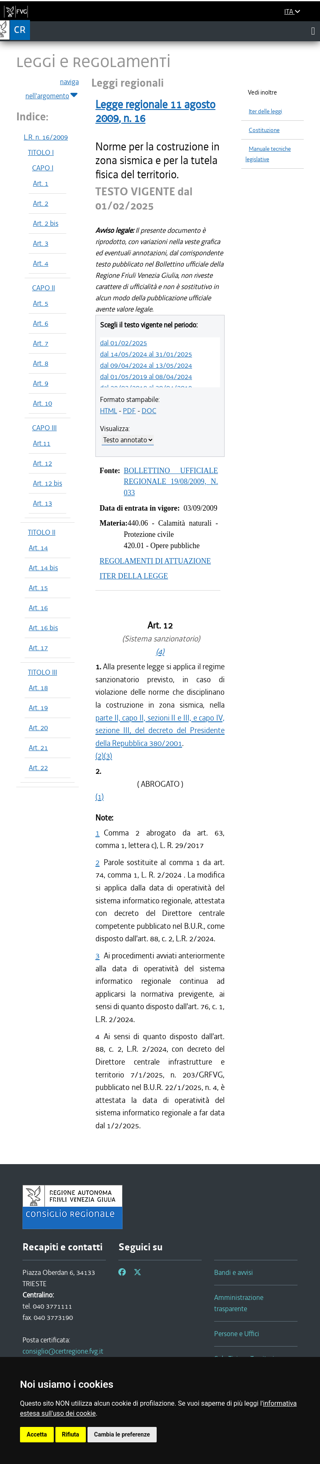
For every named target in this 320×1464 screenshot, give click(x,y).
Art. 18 (38, 687)
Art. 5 (40, 303)
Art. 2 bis (45, 223)
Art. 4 (40, 263)
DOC (149, 410)
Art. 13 (42, 503)
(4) (160, 651)
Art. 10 (42, 403)
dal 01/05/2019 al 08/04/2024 (146, 376)
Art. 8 (40, 363)
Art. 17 (38, 647)
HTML (108, 410)
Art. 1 (40, 183)
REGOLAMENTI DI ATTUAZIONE (155, 561)
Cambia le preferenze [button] (122, 1434)
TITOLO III (42, 672)
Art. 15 (38, 587)
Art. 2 (40, 203)
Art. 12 (42, 463)
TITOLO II (41, 532)
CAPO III (44, 427)
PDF (129, 410)
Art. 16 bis (43, 627)
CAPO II (43, 287)
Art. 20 (38, 727)
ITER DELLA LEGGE (134, 576)
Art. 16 (38, 607)
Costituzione (264, 130)
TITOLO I (41, 152)
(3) (108, 756)
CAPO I (42, 167)
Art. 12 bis (47, 483)
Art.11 (41, 443)
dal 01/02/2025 (123, 342)
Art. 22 (38, 767)
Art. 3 (40, 243)
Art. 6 (40, 323)
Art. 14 (38, 547)
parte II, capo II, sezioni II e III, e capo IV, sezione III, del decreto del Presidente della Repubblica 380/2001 (160, 730)
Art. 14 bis (43, 567)
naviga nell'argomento (52, 89)
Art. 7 (40, 343)
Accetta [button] (37, 1434)
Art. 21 (38, 747)
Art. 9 (40, 383)
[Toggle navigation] (313, 30)
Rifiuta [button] (70, 1434)
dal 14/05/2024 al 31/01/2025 (146, 354)
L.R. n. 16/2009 (46, 137)
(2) (99, 756)
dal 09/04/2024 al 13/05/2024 (146, 365)
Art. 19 (38, 707)
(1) (99, 796)
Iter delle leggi (265, 111)
